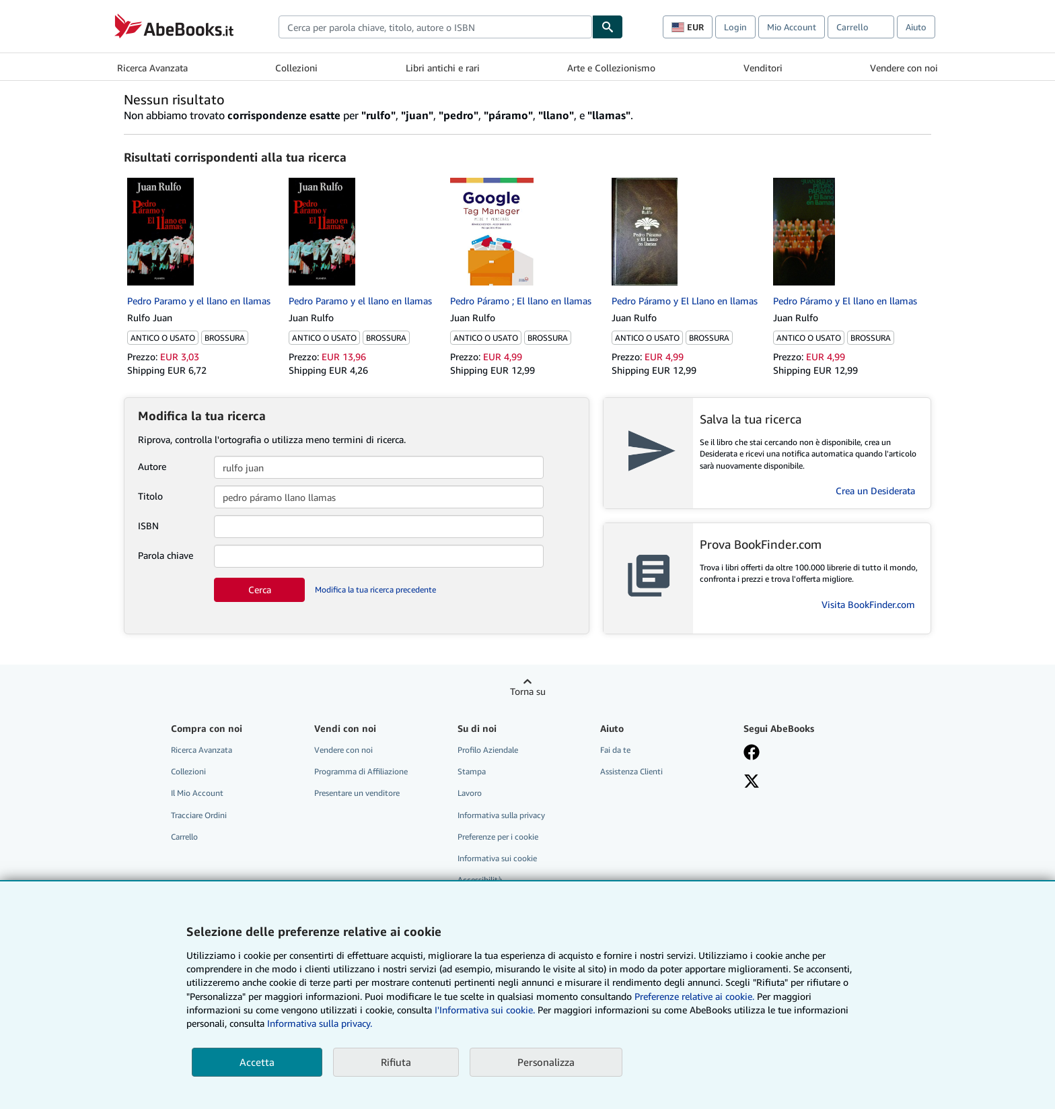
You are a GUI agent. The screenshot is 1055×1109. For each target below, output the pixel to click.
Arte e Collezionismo (611, 67)
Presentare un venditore (357, 793)
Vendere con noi (904, 67)
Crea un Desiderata (875, 490)
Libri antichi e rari (443, 67)
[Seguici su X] (751, 782)
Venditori (763, 67)
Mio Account (791, 27)
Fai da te (615, 750)
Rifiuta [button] (396, 1062)
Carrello (184, 837)
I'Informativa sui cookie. (485, 1009)
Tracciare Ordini (199, 815)
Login (735, 27)
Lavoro (470, 793)
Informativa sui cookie (497, 858)
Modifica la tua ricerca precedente (375, 589)
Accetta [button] (257, 1062)
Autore (152, 466)
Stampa (472, 771)
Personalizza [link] (546, 1062)
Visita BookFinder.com (868, 604)
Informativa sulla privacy (501, 815)
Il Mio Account (197, 793)
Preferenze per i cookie (498, 837)
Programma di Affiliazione (361, 771)
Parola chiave (165, 555)
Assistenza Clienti (631, 771)
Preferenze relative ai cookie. (694, 996)
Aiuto (916, 27)
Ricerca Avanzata (152, 67)
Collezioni (296, 67)
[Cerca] (607, 26)
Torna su (528, 691)
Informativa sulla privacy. (319, 1023)
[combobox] (435, 26)
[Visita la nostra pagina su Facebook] (751, 753)
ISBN (148, 525)
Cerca (259, 589)
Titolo (150, 496)
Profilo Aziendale (488, 750)
